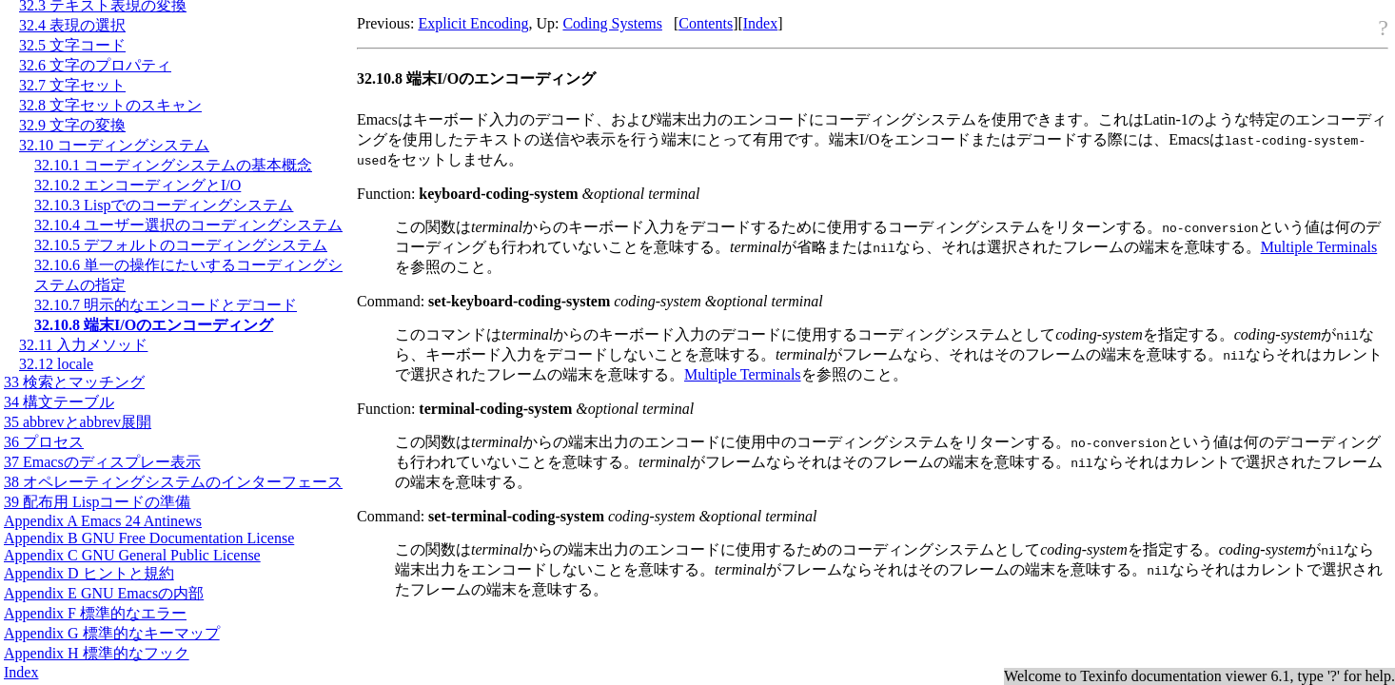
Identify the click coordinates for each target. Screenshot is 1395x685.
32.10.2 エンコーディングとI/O (137, 185)
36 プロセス (44, 442)
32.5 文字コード (72, 45)
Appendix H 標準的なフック (96, 653)
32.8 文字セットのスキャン (110, 105)
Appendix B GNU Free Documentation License (149, 538)
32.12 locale (56, 364)
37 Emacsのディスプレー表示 (102, 462)
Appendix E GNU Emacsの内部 (104, 593)
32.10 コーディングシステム (114, 145)
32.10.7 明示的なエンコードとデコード (165, 305)
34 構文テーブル (59, 402)
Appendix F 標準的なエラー (95, 613)
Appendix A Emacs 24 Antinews (103, 521)
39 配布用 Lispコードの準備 (97, 502)
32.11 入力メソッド (83, 345)
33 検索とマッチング (74, 382)
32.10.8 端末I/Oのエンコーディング (153, 325)
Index (21, 672)
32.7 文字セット (72, 85)
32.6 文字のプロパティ (95, 65)
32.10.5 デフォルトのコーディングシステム (180, 245)
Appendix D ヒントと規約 (89, 573)
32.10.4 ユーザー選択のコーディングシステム (188, 225)
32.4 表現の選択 (72, 25)
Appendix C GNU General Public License (132, 555)
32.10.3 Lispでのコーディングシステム (163, 205)
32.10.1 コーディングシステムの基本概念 (173, 165)
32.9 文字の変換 (72, 125)
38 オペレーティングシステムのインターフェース (173, 482)
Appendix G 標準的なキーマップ (112, 633)
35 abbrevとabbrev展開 (77, 422)
